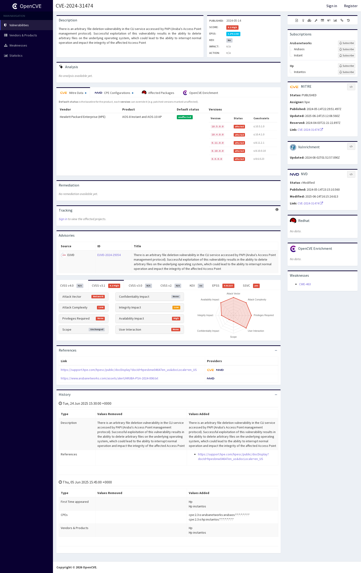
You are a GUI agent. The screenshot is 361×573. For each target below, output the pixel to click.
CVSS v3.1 (106, 285)
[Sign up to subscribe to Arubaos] (346, 49)
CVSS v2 (170, 285)
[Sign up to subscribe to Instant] (346, 55)
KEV (197, 285)
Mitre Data (73, 93)
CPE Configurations (114, 93)
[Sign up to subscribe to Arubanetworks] (346, 43)
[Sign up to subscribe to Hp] (346, 65)
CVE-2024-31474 (74, 5)
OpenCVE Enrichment (200, 92)
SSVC (251, 285)
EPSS (223, 285)
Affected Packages (158, 92)
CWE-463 (305, 284)
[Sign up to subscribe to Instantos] (346, 72)
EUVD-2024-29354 (109, 255)
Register (351, 5)
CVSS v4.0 (71, 285)
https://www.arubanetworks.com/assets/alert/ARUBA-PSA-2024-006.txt (109, 378)
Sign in (331, 5)
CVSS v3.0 (140, 285)
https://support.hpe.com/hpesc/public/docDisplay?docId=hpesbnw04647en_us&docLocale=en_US (129, 370)
